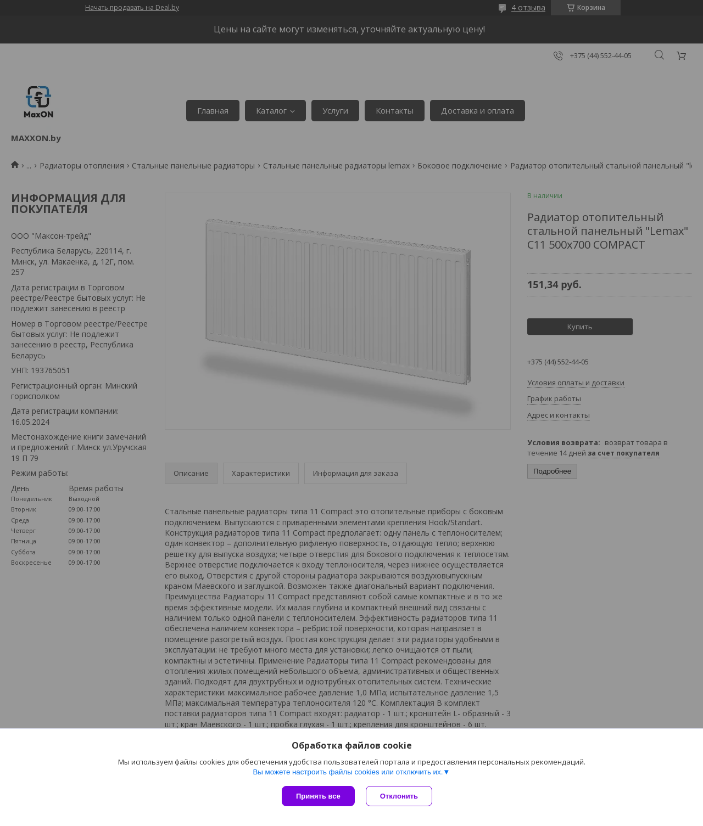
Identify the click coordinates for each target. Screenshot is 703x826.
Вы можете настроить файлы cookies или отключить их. (348, 772)
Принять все (318, 796)
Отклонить (399, 796)
